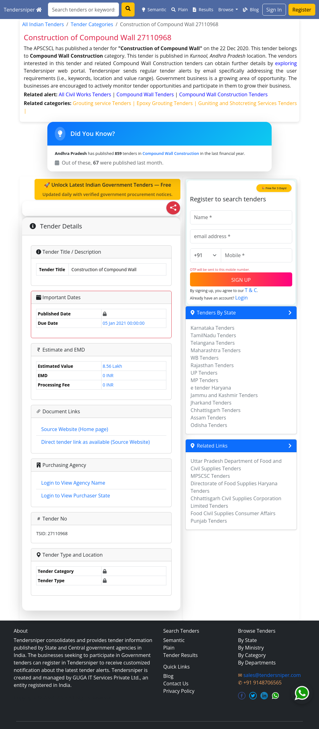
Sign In (274, 9)
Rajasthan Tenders (212, 365)
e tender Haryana (211, 387)
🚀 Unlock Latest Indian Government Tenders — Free (107, 189)
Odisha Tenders (209, 425)
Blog (251, 9)
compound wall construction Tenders (223, 94)
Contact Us (175, 683)
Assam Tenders (208, 417)
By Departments (257, 662)
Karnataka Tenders (213, 327)
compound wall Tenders (146, 94)
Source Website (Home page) (74, 429)
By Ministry (251, 647)
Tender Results (180, 655)
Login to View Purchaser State (75, 495)
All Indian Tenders (43, 24)
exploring (286, 63)
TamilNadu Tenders (213, 335)
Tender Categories (92, 24)
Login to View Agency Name (73, 482)
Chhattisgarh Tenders (215, 410)
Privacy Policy (178, 691)
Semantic (154, 9)
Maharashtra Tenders (216, 350)
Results (203, 9)
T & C (251, 290)
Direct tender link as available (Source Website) (95, 442)
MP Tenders (204, 380)
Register (302, 9)
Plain (179, 9)
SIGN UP (241, 279)
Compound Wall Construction (171, 153)
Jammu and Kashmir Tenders (224, 395)
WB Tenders (205, 357)
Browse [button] (226, 9)
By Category (252, 655)
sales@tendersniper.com (272, 675)
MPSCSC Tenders (210, 475)
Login (241, 297)
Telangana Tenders (213, 342)
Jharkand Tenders (211, 402)
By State (247, 640)
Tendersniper (23, 9)
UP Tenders (204, 372)
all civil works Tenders (85, 94)
